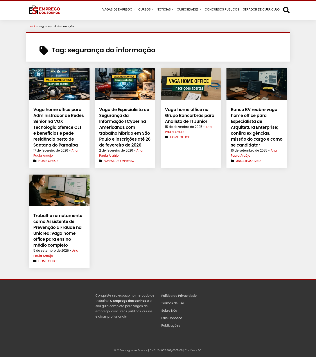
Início (33, 26)
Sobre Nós (169, 310)
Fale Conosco (171, 318)
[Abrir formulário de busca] (286, 9)
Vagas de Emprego (119, 161)
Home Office (48, 155)
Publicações (170, 325)
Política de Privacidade (179, 295)
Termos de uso (172, 303)
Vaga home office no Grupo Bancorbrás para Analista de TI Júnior (188, 115)
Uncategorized (248, 161)
